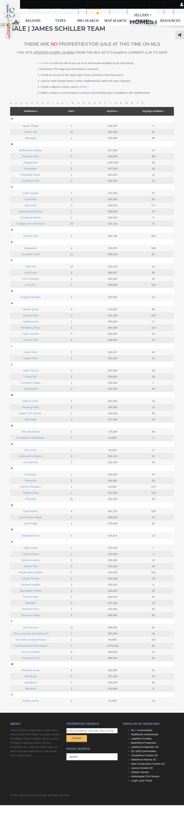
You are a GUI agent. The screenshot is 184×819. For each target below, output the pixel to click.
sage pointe (31, 561)
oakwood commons (31, 469)
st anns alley (30, 610)
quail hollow (30, 524)
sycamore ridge (30, 628)
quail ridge (30, 537)
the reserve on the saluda (30, 659)
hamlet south (31, 322)
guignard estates (31, 310)
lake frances (31, 384)
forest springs (30, 292)
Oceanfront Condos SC (144, 769)
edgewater (30, 261)
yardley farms (30, 714)
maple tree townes (30, 426)
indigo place (30, 371)
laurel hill (30, 390)
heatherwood (30, 335)
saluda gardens (30, 573)
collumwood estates (31, 225)
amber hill (31, 145)
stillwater (30, 616)
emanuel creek (31, 267)
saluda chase (30, 567)
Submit (77, 751)
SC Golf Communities (143, 764)
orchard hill (30, 475)
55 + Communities (141, 743)
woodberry (30, 696)
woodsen (30, 702)
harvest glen (30, 329)
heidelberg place (30, 341)
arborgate (30, 151)
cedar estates (30, 206)
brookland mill (30, 194)
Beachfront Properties (143, 756)
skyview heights (30, 598)
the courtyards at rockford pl (30, 647)
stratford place (30, 622)
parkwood (30, 494)
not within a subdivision (30, 451)
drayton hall (30, 249)
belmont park (30, 169)
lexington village (31, 396)
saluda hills (30, 579)
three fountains (30, 665)
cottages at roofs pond (30, 237)
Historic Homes (140, 785)
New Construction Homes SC (148, 777)
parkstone (31, 488)
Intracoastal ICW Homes (145, 790)
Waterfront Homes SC (143, 773)
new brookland (31, 445)
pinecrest (30, 512)
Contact (45, 76)
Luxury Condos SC (142, 781)
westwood (31, 689)
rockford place (31, 549)
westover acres (30, 683)
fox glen (30, 298)
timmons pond (30, 671)
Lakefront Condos (141, 752)
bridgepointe (30, 176)
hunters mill (30, 353)
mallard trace (31, 414)
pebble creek (31, 506)
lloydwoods (30, 402)
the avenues (30, 641)
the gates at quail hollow (30, 653)
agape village (30, 139)
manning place (30, 420)
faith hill (30, 280)
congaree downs (31, 231)
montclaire (31, 433)
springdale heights (31, 604)
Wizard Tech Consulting (33, 808)
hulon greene (30, 347)
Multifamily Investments (144, 748)
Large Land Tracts (141, 794)
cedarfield (30, 212)
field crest (30, 286)
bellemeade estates (30, 163)
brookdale (31, 182)
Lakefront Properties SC (145, 760)
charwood (30, 218)
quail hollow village (30, 530)
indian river (30, 365)
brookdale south (30, 188)
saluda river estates (30, 585)
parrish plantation (30, 500)
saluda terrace (30, 592)
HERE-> (84, 100)
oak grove (30, 463)
